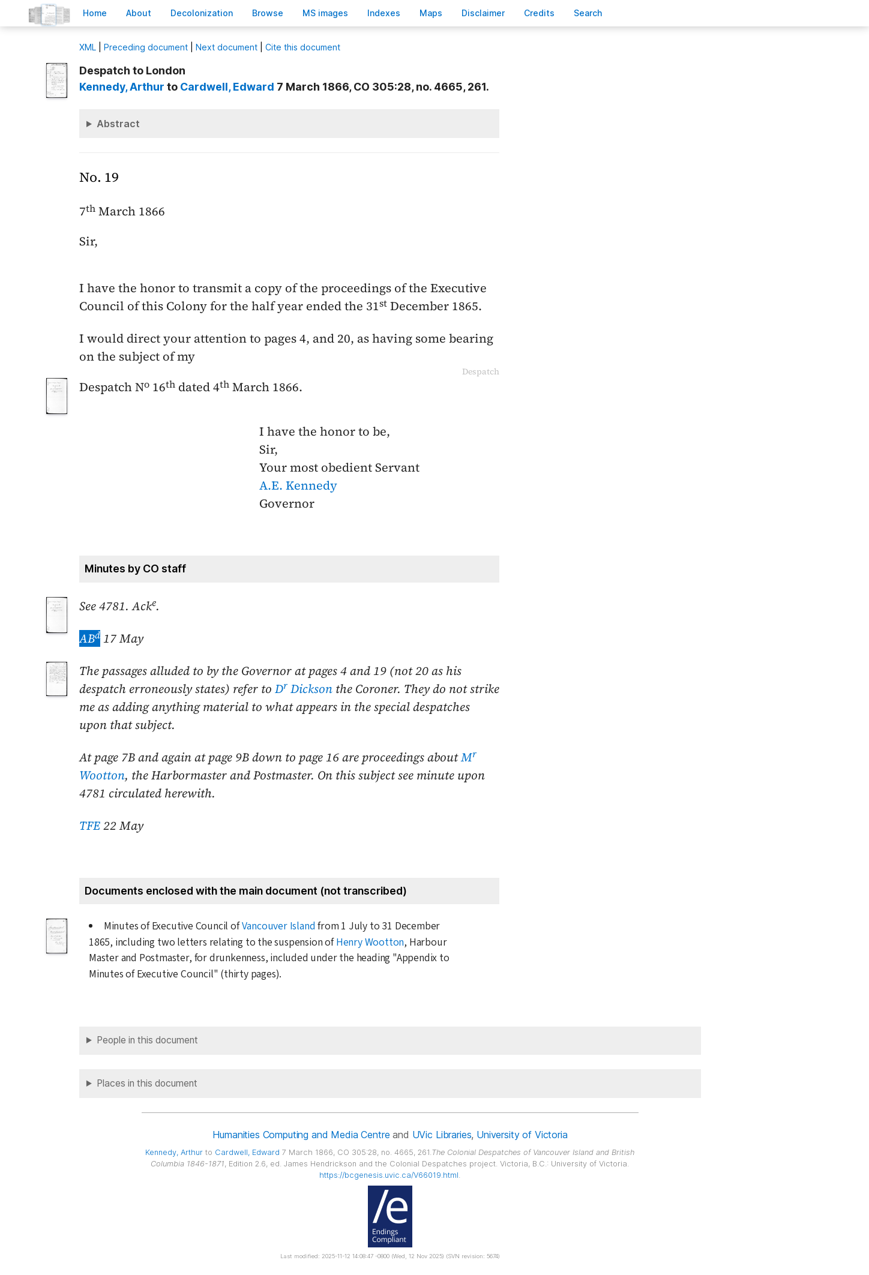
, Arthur (121, 86)
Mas (430, 13)
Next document (226, 47)
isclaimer (483, 13)
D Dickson (303, 688)
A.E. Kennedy (298, 485)
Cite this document (302, 47)
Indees (383, 13)
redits (539, 13)
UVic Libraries (442, 1135)
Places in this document (147, 1083)
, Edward (227, 86)
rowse (267, 13)
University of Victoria (522, 1135)
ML (87, 47)
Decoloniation (201, 13)
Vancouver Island (279, 926)
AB (89, 638)
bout (138, 13)
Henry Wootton (370, 942)
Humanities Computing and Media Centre (300, 1135)
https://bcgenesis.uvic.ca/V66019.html (389, 1175)
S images (325, 13)
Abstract (118, 124)
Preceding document (146, 47)
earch (588, 13)
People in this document (147, 1040)
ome (95, 13)
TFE (89, 825)
